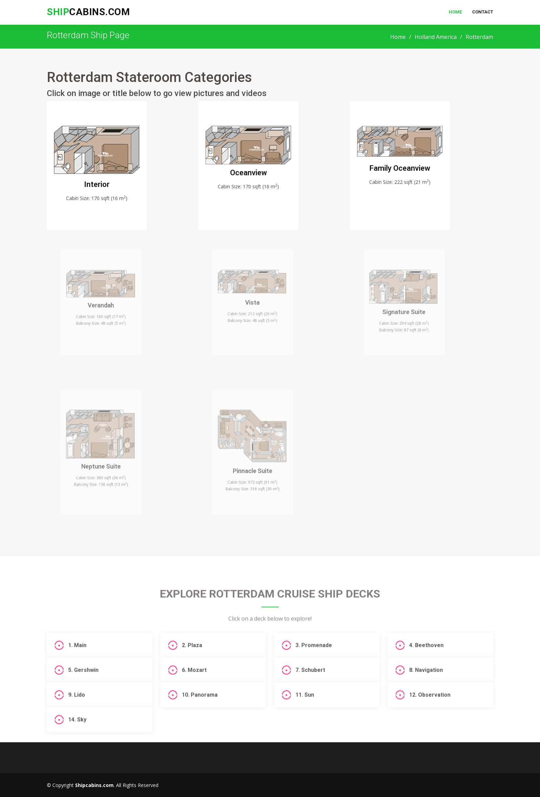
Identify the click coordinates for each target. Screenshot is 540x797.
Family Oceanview (401, 172)
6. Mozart (194, 689)
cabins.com (88, 12)
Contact (482, 11)
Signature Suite (408, 314)
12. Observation (429, 714)
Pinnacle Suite (257, 470)
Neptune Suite (105, 467)
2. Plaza (192, 665)
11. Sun (304, 714)
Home (455, 11)
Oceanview (250, 176)
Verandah (105, 309)
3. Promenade (313, 665)
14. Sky (77, 739)
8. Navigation (426, 689)
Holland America (436, 37)
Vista (256, 307)
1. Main (77, 665)
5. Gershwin (83, 689)
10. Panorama (200, 714)
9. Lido (76, 714)
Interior (98, 187)
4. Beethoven (426, 665)
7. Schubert (310, 689)
